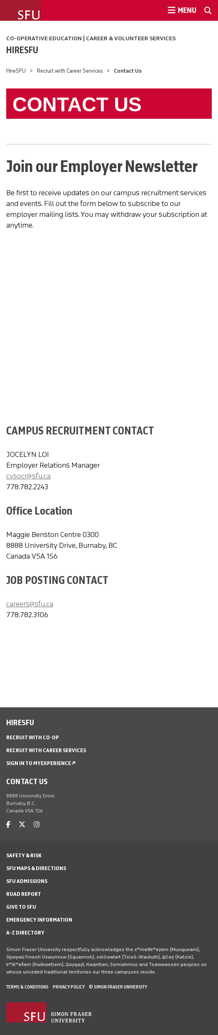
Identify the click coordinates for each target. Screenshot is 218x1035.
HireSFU (22, 50)
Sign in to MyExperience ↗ (41, 763)
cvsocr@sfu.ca (28, 476)
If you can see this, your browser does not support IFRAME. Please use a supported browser (112, 309)
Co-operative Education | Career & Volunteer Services (91, 38)
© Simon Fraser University (118, 987)
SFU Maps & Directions (36, 868)
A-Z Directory (25, 932)
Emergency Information (39, 919)
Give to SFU (21, 906)
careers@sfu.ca (29, 603)
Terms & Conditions (27, 987)
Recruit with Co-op (32, 737)
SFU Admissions (26, 881)
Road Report (23, 894)
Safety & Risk (24, 855)
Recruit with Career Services (70, 71)
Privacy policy (69, 987)
